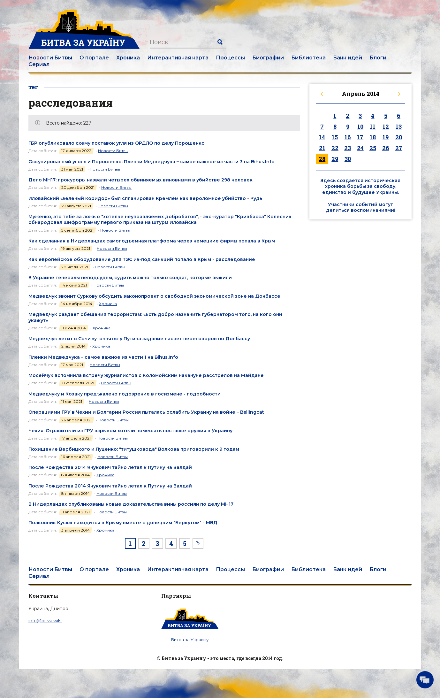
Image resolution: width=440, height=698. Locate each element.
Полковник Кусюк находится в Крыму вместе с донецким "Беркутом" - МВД (122, 522)
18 (373, 137)
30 (348, 159)
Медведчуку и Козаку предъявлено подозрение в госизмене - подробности (124, 394)
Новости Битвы (50, 58)
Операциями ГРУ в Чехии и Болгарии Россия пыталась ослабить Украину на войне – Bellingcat (146, 412)
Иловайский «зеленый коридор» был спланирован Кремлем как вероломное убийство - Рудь (145, 198)
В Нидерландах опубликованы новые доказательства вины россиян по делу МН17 (130, 504)
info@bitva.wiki (45, 621)
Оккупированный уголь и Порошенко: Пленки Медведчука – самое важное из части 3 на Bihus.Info (151, 162)
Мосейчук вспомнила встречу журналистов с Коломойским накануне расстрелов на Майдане (146, 375)
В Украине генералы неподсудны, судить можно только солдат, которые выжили (130, 277)
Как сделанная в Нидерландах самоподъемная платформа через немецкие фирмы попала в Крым (151, 241)
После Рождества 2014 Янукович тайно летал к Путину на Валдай (110, 467)
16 (348, 137)
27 (398, 148)
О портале (94, 58)
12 (386, 126)
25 (372, 148)
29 (334, 159)
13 (399, 126)
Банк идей (347, 58)
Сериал (38, 64)
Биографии (268, 58)
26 (385, 148)
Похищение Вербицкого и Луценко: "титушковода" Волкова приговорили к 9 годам (133, 449)
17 (360, 137)
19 (386, 137)
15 (335, 137)
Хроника (128, 58)
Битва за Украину (190, 639)
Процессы (230, 58)
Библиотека (308, 58)
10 (360, 126)
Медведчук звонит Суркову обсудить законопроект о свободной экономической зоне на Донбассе (154, 296)
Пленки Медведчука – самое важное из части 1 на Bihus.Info (103, 357)
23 (347, 148)
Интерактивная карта (178, 58)
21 (322, 148)
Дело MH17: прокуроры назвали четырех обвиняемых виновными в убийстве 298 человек (140, 180)
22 (334, 148)
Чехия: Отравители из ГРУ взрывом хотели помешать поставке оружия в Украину (130, 430)
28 (322, 159)
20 (398, 137)
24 (360, 148)
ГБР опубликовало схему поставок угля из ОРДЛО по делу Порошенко (116, 143)
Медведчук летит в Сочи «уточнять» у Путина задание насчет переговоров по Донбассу (139, 338)
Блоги (377, 58)
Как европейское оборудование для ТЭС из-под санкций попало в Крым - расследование (141, 259)
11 (373, 126)
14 (322, 137)
